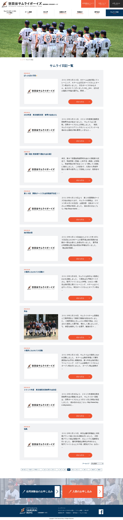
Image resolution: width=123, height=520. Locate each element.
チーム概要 (28, 12)
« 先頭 (30, 469)
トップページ (61, 508)
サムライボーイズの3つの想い (10, 12)
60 (84, 469)
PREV (36, 469)
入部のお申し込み (82, 495)
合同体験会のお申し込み (39, 495)
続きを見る (80, 102)
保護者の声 (62, 12)
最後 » (99, 469)
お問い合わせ (116, 4)
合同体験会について (88, 4)
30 (53, 469)
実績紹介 (80, 12)
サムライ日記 (114, 12)
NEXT (93, 469)
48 (64, 469)
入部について (102, 4)
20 (49, 469)
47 (60, 469)
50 (73, 469)
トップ (22, 59)
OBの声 (45, 12)
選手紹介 (97, 12)
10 (44, 469)
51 (77, 469)
